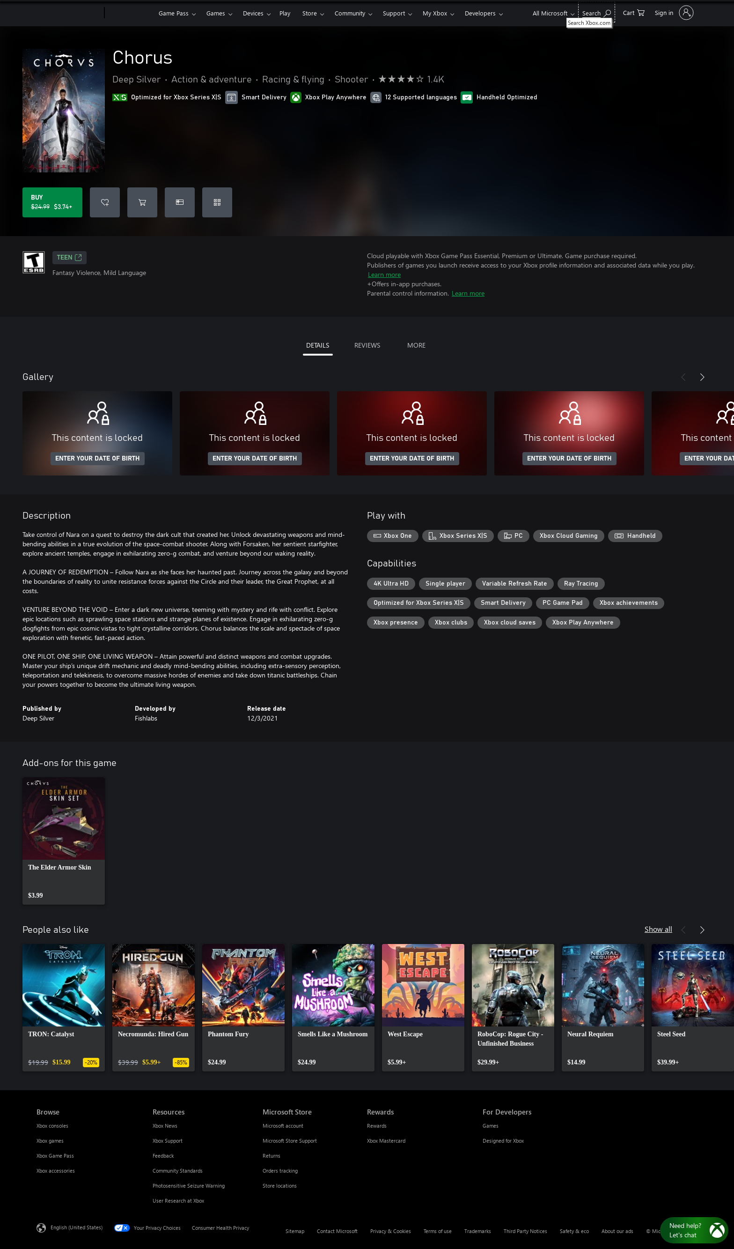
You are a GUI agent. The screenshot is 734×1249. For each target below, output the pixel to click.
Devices (253, 13)
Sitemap (295, 1231)
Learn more (384, 274)
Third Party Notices (525, 1231)
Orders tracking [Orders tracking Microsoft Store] (280, 1170)
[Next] (702, 377)
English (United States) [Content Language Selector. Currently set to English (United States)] (77, 1227)
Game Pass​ (174, 13)
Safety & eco (574, 1231)
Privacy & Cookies (390, 1231)
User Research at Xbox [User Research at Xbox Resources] (178, 1200)
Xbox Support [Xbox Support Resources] (168, 1140)
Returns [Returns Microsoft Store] (271, 1155)
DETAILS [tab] (317, 345)
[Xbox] (130, 13)
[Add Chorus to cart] (142, 202)
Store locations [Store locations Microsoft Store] (280, 1185)
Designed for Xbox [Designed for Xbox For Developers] (503, 1140)
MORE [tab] (416, 345)
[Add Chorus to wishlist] (105, 202)
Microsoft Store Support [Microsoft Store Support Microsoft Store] (290, 1140)
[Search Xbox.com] (596, 11)
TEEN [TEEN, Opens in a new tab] (69, 257)
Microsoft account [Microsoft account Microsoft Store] (283, 1126)
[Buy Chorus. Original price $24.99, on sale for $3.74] (52, 202)
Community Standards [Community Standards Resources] (178, 1170)
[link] (63, 841)
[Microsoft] (69, 13)
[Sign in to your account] (673, 12)
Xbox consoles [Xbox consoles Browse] (52, 1126)
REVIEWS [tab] (367, 345)
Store (309, 13)
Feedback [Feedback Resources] (163, 1155)
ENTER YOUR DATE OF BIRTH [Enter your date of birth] (97, 458)
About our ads (617, 1231)
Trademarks (477, 1231)
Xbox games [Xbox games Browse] (50, 1140)
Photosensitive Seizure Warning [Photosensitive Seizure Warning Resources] (189, 1185)
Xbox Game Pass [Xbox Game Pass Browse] (55, 1155)
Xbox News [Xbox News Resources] (165, 1126)
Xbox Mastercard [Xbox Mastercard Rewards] (386, 1140)
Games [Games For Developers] (491, 1126)
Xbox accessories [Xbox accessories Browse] (56, 1170)
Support (394, 13)
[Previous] (683, 377)
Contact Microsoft (337, 1231)
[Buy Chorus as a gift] (180, 202)
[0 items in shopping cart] (634, 12)
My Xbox (435, 13)
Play (284, 13)
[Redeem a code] (217, 202)
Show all (658, 929)
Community (350, 13)
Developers (480, 13)
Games (215, 13)
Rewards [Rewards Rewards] (377, 1126)
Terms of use (438, 1231)
